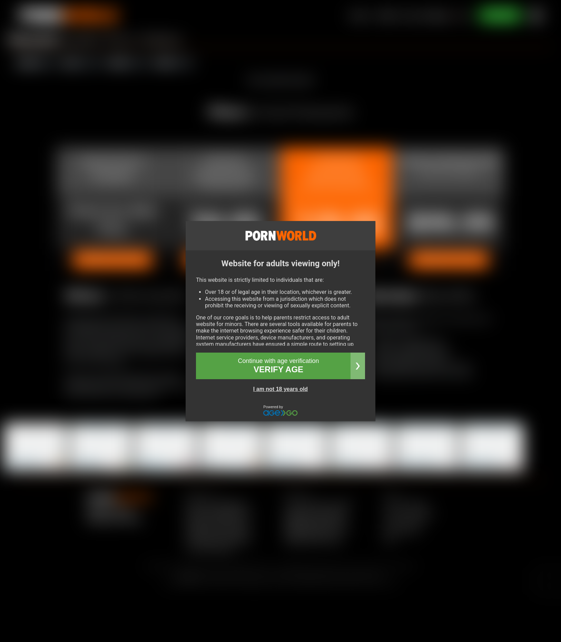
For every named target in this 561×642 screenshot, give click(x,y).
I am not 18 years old (280, 389)
